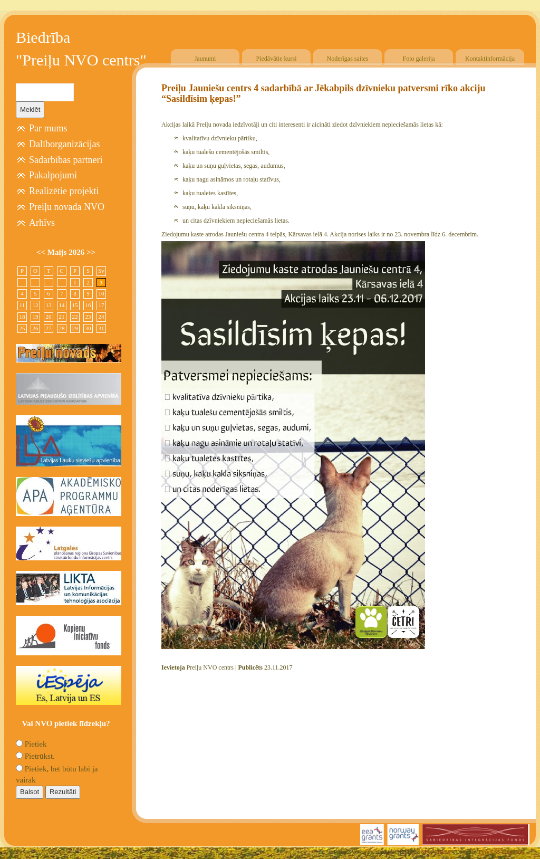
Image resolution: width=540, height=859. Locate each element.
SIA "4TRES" (437, 852)
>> (90, 252)
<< (41, 252)
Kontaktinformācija (490, 58)
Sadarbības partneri (65, 160)
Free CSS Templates (501, 852)
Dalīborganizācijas (64, 144)
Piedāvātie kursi (276, 58)
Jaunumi (205, 58)
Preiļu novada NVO (66, 207)
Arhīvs (42, 222)
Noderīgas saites (348, 58)
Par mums (48, 128)
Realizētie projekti (64, 191)
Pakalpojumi (53, 175)
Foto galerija (419, 58)
